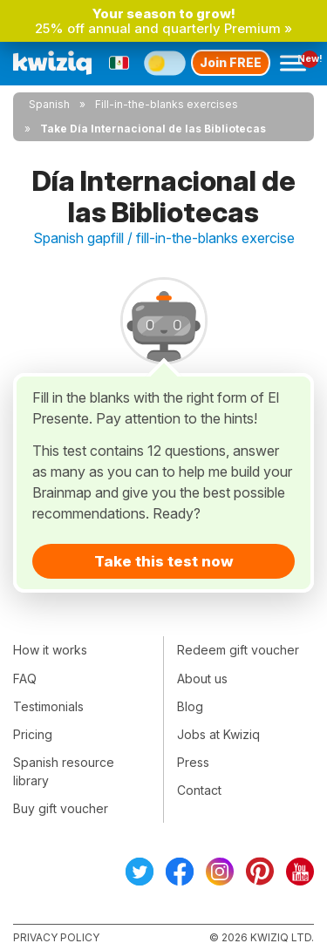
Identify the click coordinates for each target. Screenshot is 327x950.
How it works (50, 649)
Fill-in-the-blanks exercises (166, 104)
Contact (199, 790)
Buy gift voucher (60, 808)
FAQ (25, 678)
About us (202, 678)
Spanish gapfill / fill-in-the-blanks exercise (164, 238)
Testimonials (48, 706)
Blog (190, 706)
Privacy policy (56, 937)
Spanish (49, 104)
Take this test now (164, 561)
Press (193, 762)
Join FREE (231, 62)
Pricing (32, 734)
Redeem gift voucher (238, 649)
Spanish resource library (63, 771)
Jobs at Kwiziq (218, 734)
